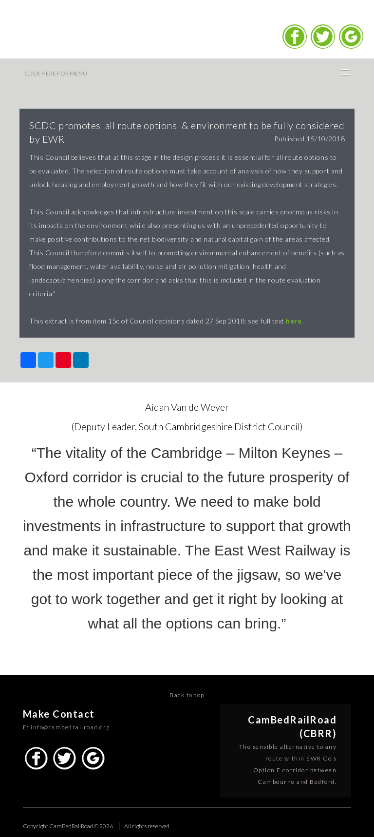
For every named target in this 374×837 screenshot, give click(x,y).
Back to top (187, 695)
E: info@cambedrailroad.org (66, 727)
